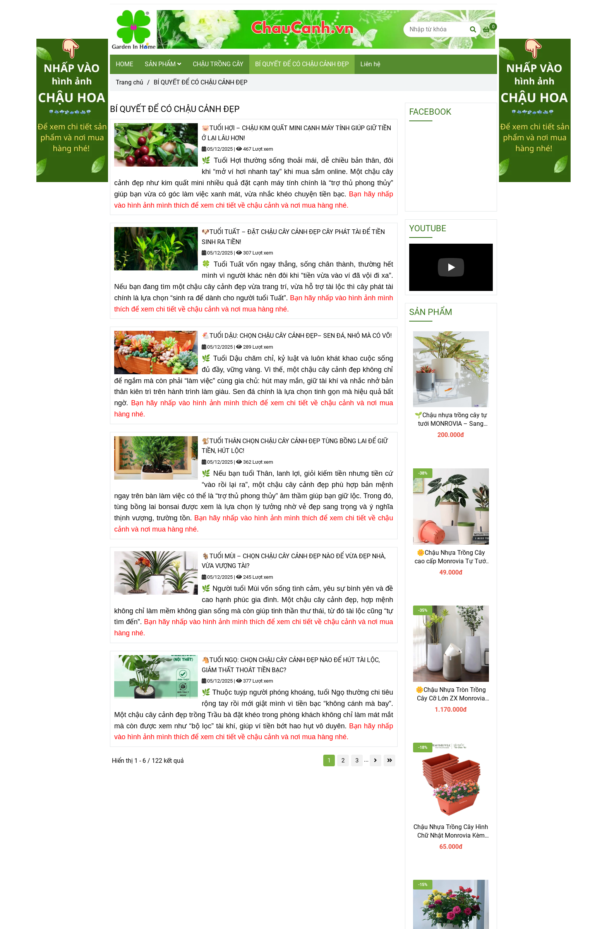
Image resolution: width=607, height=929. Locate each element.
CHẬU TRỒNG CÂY (218, 64)
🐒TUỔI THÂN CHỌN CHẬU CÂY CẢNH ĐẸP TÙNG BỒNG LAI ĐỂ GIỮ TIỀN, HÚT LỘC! (295, 446)
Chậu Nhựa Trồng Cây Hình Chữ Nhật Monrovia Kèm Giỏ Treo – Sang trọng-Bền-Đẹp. (450, 831)
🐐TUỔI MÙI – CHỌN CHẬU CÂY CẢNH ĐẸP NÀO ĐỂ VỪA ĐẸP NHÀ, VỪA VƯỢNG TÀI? (294, 561)
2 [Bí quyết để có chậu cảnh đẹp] (343, 760)
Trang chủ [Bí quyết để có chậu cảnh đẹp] (129, 82)
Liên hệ (370, 64)
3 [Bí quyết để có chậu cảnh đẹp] (356, 760)
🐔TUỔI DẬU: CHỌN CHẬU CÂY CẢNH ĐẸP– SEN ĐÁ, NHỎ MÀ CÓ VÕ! (297, 335)
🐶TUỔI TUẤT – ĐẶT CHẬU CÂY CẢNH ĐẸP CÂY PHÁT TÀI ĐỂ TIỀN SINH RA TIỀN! (293, 237)
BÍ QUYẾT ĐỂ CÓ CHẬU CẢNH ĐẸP (302, 64)
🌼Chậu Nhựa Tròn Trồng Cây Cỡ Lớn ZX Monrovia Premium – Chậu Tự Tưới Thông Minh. (451, 694)
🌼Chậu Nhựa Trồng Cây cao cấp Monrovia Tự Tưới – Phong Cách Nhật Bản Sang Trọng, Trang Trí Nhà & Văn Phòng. (451, 557)
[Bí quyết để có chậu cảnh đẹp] (490, 29)
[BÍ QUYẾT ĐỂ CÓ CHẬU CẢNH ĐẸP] (302, 29)
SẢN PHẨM (163, 64)
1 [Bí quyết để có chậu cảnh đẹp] (329, 760)
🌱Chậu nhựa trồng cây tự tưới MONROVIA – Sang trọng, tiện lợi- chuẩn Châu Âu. (451, 419)
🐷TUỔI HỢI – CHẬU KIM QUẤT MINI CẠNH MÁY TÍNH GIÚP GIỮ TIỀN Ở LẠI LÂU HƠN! (296, 133)
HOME (124, 64)
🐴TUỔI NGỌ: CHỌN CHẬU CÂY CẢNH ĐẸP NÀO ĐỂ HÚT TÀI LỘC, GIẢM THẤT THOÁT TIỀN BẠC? (291, 665)
